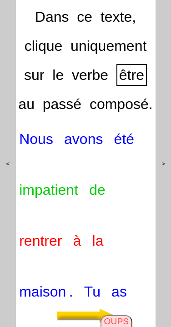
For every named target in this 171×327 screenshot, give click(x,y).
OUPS (116, 321)
